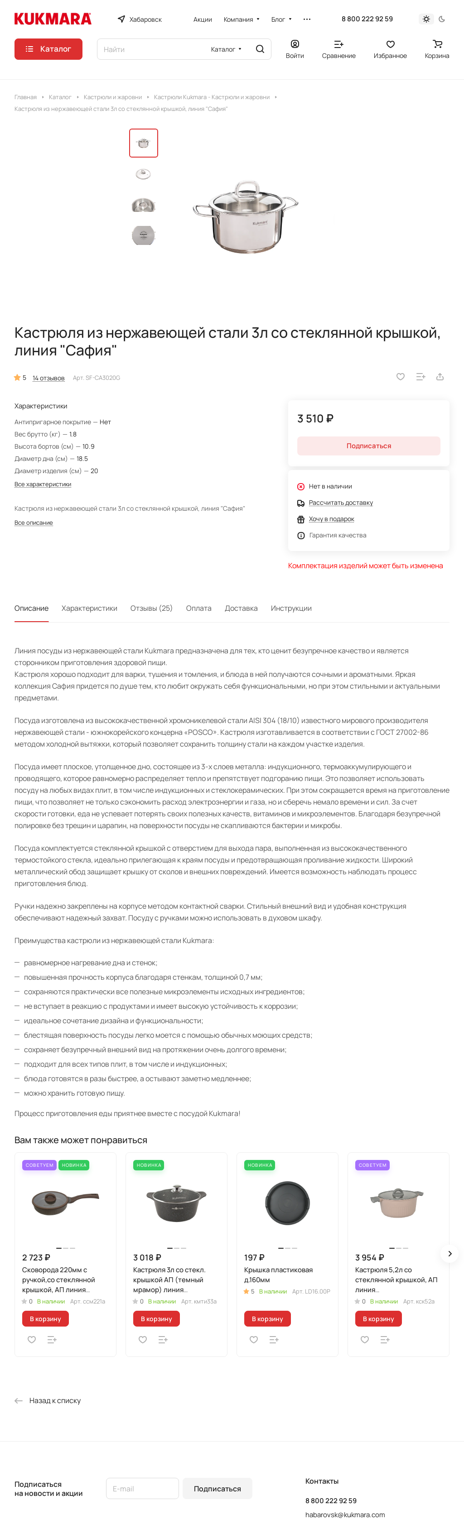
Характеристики (89, 608)
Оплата (199, 608)
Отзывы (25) (151, 608)
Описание (31, 608)
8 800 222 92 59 (367, 19)
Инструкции (291, 608)
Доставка (241, 608)
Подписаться (217, 1489)
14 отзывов (49, 378)
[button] (449, 1254)
